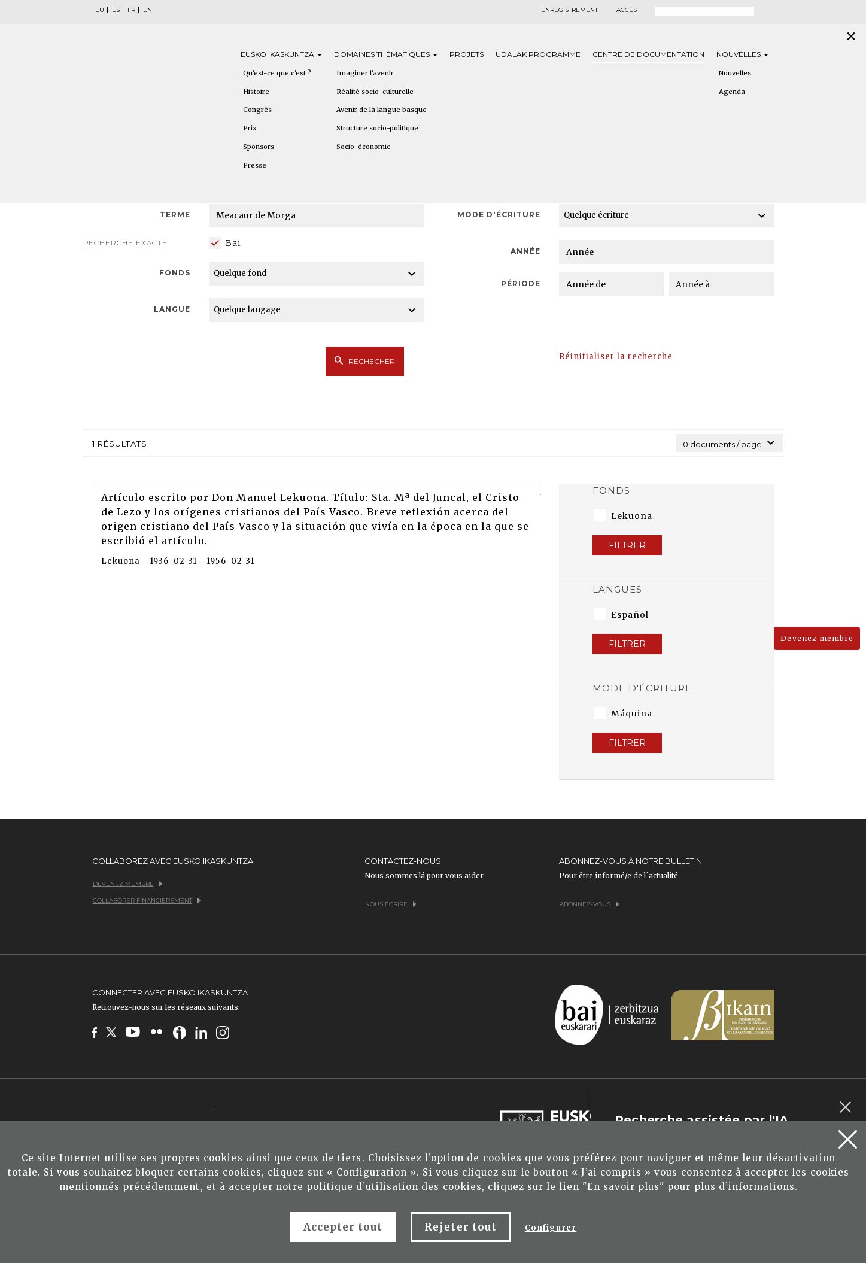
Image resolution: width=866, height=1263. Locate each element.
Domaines (385, 54)
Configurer (550, 1228)
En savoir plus (623, 1186)
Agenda (732, 91)
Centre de (648, 54)
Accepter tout (343, 1227)
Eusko (281, 54)
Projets (466, 54)
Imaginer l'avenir (365, 73)
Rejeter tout (460, 1227)
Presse (254, 165)
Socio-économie (363, 146)
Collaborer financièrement (147, 900)
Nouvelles (742, 54)
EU (99, 10)
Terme (175, 214)
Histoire (256, 91)
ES (116, 10)
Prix (250, 128)
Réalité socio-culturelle (375, 91)
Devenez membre (816, 638)
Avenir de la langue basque (381, 109)
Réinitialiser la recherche (616, 356)
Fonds (174, 272)
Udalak (538, 54)
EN (147, 10)
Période (520, 283)
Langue (172, 309)
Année (525, 251)
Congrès (257, 109)
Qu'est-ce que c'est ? (277, 73)
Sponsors (258, 146)
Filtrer (627, 545)
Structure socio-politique (377, 128)
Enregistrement (569, 10)
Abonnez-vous (589, 904)
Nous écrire (391, 904)
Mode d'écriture (499, 214)
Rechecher (365, 361)
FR (131, 10)
